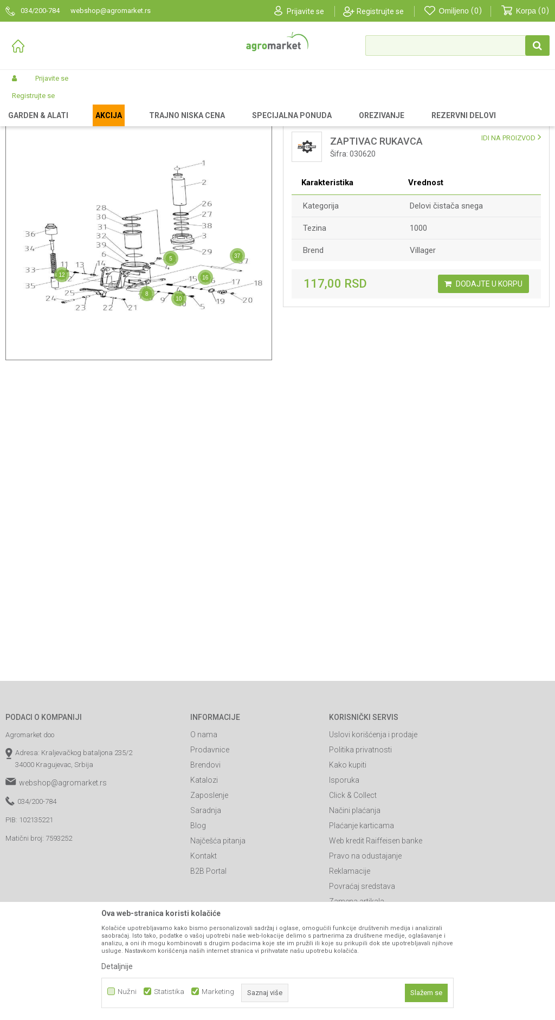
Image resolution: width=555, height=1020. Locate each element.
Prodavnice (209, 841)
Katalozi (204, 871)
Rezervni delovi (72, 104)
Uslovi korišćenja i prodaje (373, 826)
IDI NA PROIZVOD (508, 229)
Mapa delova (55, 143)
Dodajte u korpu (483, 375)
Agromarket (23, 104)
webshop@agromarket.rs (63, 874)
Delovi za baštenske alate (141, 104)
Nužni (127, 991)
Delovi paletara (261, 104)
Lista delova (325, 143)
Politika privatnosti (360, 841)
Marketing (218, 991)
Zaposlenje (209, 886)
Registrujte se (380, 11)
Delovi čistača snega (446, 297)
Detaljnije (117, 966)
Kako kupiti (347, 856)
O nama (203, 826)
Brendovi (205, 856)
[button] (457, 45)
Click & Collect (353, 886)
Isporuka (344, 871)
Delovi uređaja (209, 104)
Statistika (169, 991)
